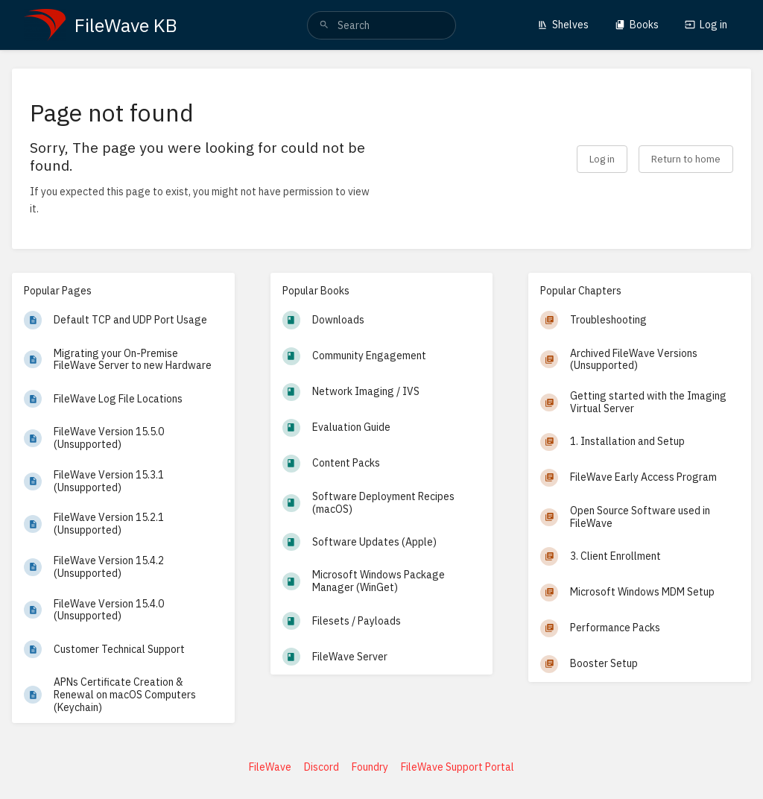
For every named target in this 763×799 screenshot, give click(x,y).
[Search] (324, 25)
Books (637, 24)
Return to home (686, 158)
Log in (706, 24)
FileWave (270, 767)
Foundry (370, 767)
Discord (321, 767)
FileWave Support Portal (457, 767)
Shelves (563, 24)
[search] (381, 25)
